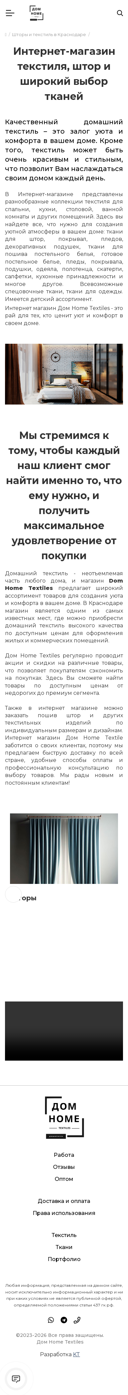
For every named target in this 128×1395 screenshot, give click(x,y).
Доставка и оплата (64, 1201)
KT (76, 1354)
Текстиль (64, 1235)
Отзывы (64, 1167)
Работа (64, 1155)
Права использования (64, 1213)
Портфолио (64, 1259)
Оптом (64, 1179)
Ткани (64, 1247)
